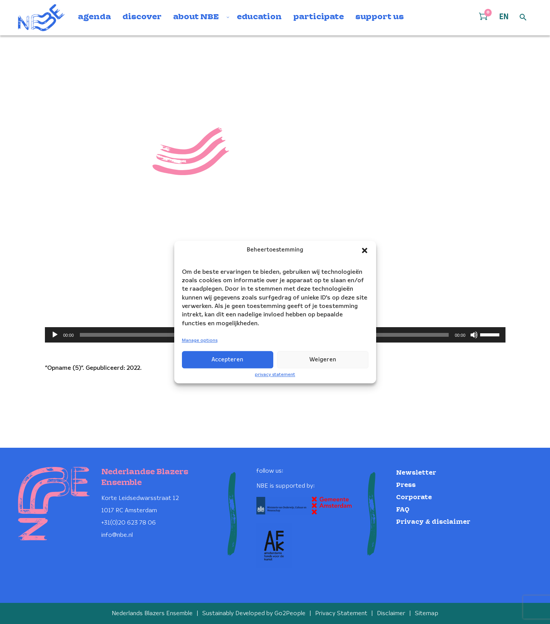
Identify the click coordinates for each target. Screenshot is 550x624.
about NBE (196, 17)
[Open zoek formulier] (523, 17)
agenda (94, 17)
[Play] (55, 335)
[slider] (491, 334)
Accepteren (227, 359)
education (259, 17)
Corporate (414, 497)
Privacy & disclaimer (433, 522)
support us (379, 17)
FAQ (403, 510)
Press (406, 485)
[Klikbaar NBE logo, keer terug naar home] (41, 17)
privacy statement (275, 374)
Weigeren (322, 359)
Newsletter (416, 473)
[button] (364, 250)
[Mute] (474, 335)
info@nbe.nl (117, 535)
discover (142, 17)
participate (318, 17)
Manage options (200, 341)
